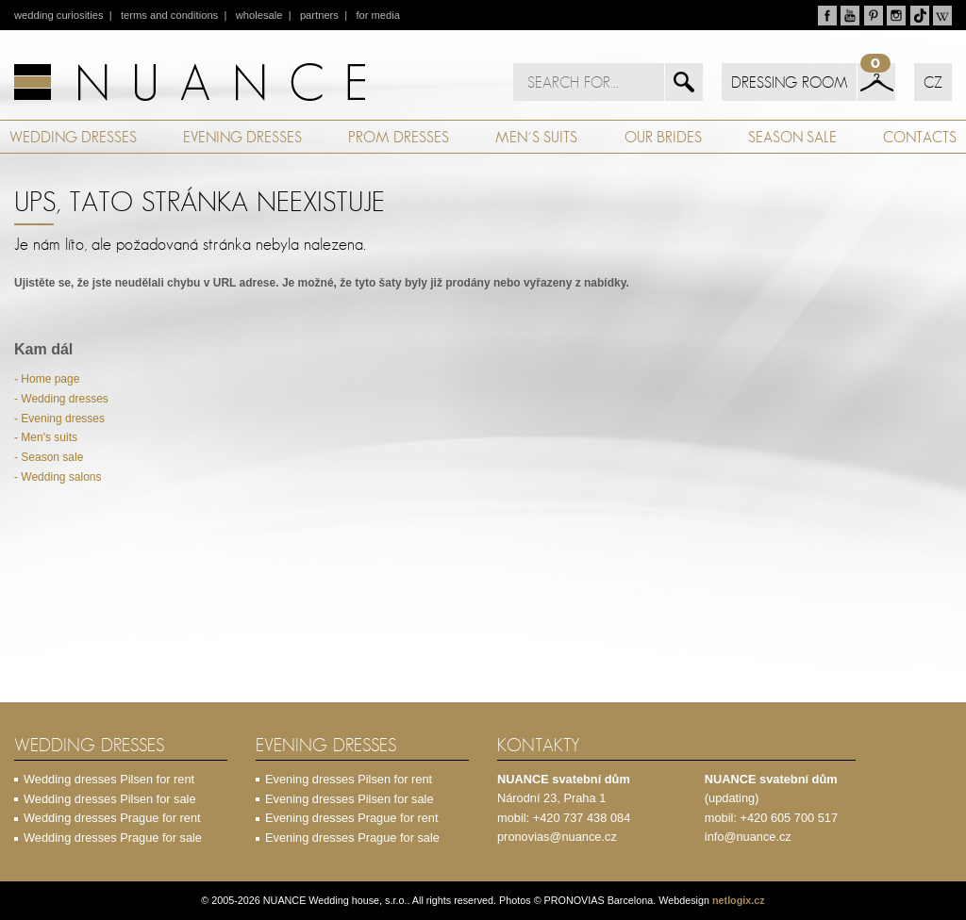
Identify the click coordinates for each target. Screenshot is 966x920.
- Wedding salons (58, 477)
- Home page (46, 379)
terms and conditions (169, 15)
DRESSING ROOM (789, 82)
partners (319, 15)
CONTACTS (920, 136)
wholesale (259, 15)
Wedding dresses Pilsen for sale (110, 799)
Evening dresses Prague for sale (352, 837)
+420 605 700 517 (790, 818)
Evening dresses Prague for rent (352, 818)
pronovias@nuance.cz (557, 837)
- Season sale (48, 457)
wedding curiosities (59, 15)
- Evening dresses (59, 418)
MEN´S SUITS (536, 136)
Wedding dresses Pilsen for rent (109, 779)
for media (378, 15)
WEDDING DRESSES (73, 136)
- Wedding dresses (61, 398)
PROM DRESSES (398, 136)
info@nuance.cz (748, 837)
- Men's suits (45, 437)
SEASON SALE (792, 136)
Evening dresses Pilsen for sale (349, 799)
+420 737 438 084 (582, 818)
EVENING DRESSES (242, 136)
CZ (933, 82)
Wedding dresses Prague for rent (112, 818)
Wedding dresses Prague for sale (113, 837)
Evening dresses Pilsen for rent (348, 779)
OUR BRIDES (663, 136)
